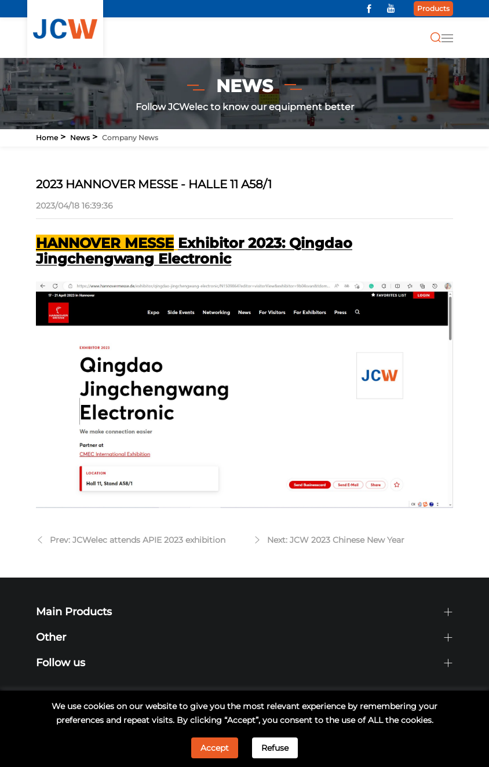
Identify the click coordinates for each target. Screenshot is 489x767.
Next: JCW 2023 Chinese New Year (335, 540)
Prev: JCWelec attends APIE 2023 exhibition (137, 540)
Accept (214, 748)
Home (47, 137)
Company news (130, 137)
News (80, 137)
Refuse (275, 748)
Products (433, 8)
